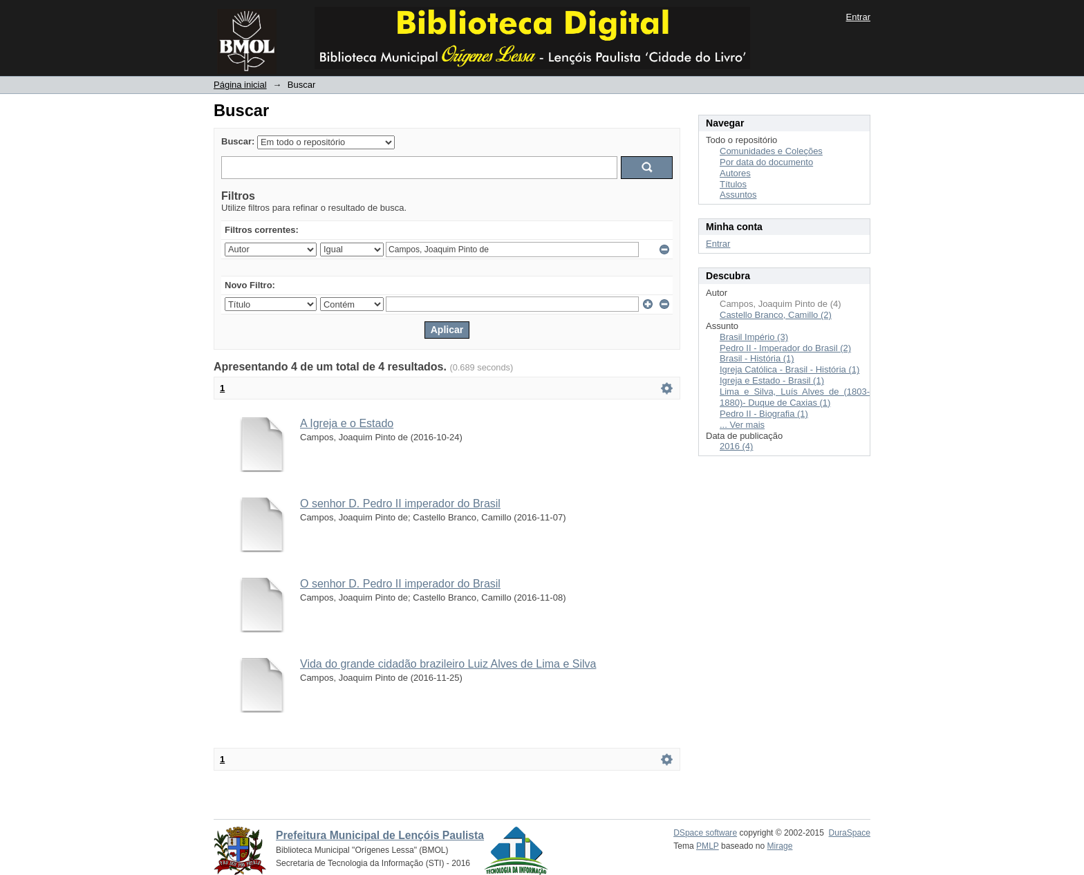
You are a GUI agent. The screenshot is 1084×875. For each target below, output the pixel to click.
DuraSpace (849, 833)
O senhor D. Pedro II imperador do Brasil (400, 503)
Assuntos (738, 194)
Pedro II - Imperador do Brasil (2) (785, 348)
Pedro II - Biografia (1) (764, 413)
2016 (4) (736, 446)
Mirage (780, 846)
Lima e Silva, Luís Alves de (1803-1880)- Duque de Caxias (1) (795, 397)
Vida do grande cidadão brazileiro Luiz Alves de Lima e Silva (448, 664)
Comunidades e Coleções (771, 151)
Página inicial (240, 84)
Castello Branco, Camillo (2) (776, 315)
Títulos (733, 184)
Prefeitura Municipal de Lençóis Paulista (380, 835)
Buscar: (237, 141)
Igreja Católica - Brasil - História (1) (789, 369)
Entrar (858, 17)
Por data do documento (766, 162)
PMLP (707, 846)
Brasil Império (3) (754, 337)
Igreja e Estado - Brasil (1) (772, 380)
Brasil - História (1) (757, 358)
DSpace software (705, 833)
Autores (735, 173)
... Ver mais (742, 425)
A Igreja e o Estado (346, 423)
